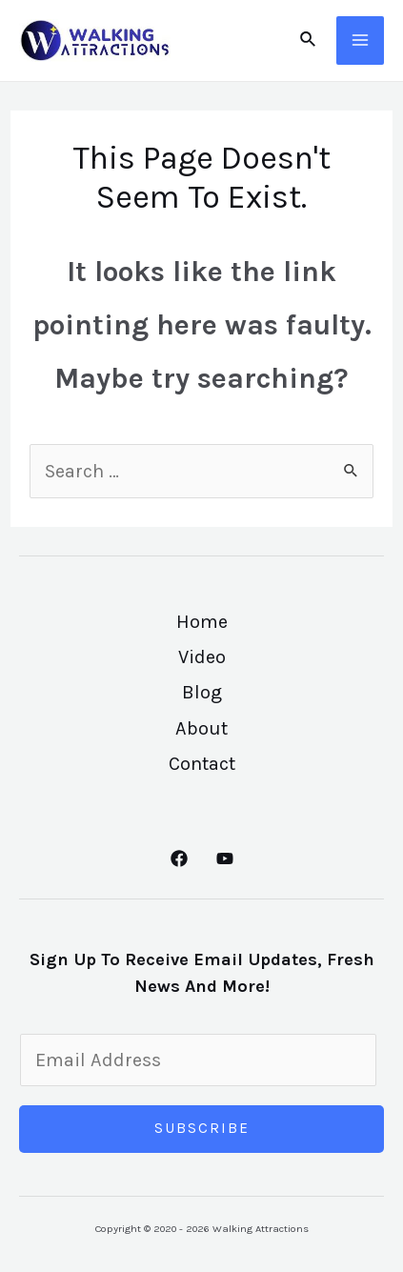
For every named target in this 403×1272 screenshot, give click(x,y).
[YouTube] (224, 858)
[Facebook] (179, 858)
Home (202, 622)
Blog (202, 692)
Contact (202, 764)
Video (202, 657)
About (201, 728)
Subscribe (202, 1128)
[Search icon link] (308, 40)
